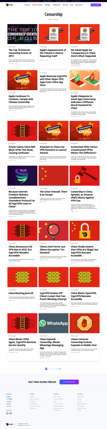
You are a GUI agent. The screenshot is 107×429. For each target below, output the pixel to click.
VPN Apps (47, 5)
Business (65, 5)
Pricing (79, 401)
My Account (78, 5)
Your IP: (45, 1)
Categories (55, 19)
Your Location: (58, 1)
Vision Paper (57, 396)
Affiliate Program (82, 404)
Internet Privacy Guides (81, 409)
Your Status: (30, 1)
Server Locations (37, 5)
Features (27, 5)
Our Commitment (58, 399)
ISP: (73, 1)
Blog (71, 5)
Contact (79, 399)
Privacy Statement (59, 406)
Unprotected (36, 1)
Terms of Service (58, 404)
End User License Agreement (58, 409)
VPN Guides (80, 406)
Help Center (80, 396)
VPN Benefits (56, 5)
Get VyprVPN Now (69, 382)
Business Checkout (35, 406)
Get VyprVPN (95, 5)
